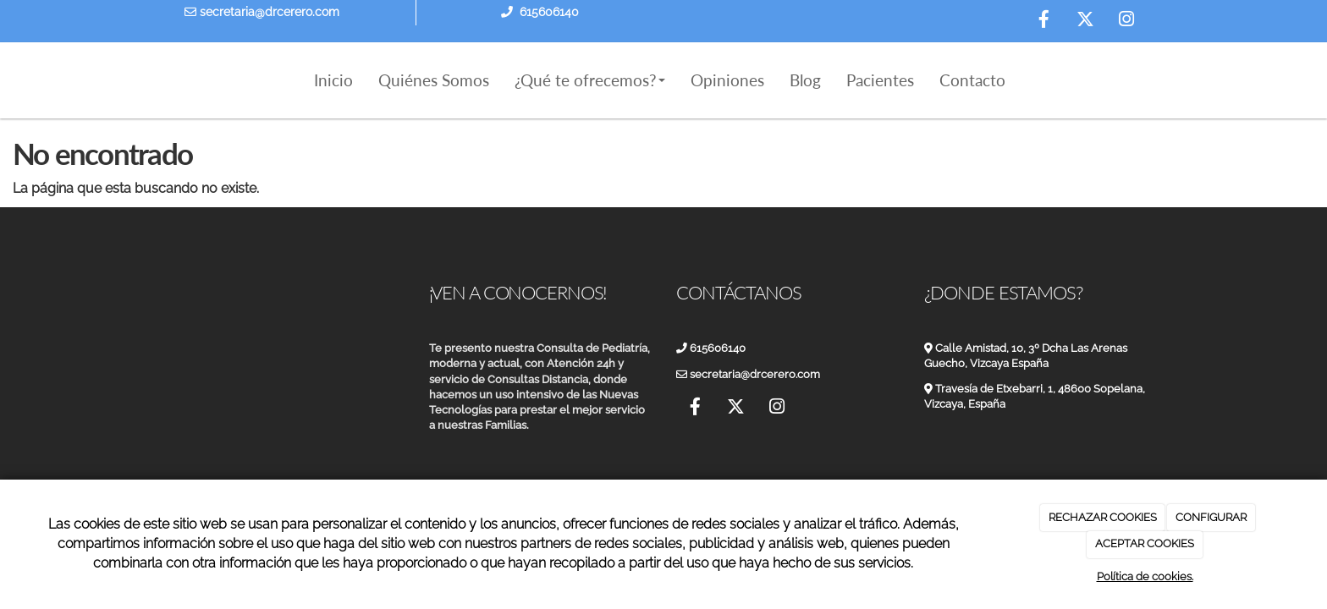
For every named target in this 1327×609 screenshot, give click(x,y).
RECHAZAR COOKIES (1103, 517)
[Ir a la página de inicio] (164, 80)
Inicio (333, 80)
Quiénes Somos (433, 80)
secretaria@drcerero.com (261, 12)
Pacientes (880, 80)
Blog (805, 80)
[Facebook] (1043, 21)
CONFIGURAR (1211, 517)
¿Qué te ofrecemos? (590, 80)
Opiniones (727, 80)
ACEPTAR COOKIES (1144, 543)
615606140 (549, 12)
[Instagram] (1126, 21)
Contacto (972, 80)
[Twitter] (1085, 21)
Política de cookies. (1145, 576)
